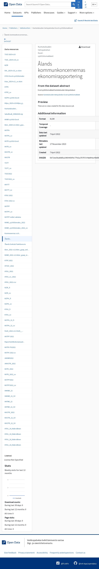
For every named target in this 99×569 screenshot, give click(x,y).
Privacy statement (26, 552)
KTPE (7, 87)
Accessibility (42, 552)
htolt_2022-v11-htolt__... (14, 331)
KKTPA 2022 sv (10, 353)
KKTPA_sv (8, 136)
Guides (60, 12)
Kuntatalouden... (11, 108)
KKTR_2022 (9, 369)
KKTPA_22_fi (9, 320)
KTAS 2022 (9, 195)
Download (84, 47)
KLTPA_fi (8, 298)
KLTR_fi (7, 287)
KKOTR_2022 (9, 412)
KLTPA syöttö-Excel (12, 98)
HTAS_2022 (9, 271)
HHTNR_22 (8, 401)
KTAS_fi (7, 309)
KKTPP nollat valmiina (13, 217)
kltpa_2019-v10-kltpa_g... (14, 103)
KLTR (6, 65)
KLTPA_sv (8, 304)
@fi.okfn (62, 563)
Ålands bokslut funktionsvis (15, 244)
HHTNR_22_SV (10, 407)
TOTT (7, 163)
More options (86, 12)
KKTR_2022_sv (10, 374)
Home (7, 12)
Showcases (49, 12)
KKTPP (7, 206)
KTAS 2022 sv (10, 201)
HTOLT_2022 (9, 266)
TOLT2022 (8, 174)
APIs (26, 12)
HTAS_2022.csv (10, 282)
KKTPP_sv (8, 212)
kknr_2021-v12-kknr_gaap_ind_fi (17, 249)
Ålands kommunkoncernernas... (16, 35)
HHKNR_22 (9, 390)
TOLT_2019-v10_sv (12, 60)
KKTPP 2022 (9, 336)
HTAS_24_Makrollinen (13, 428)
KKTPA (7, 130)
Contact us (80, 552)
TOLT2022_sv (10, 179)
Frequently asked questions (62, 552)
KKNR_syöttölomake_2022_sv (16, 228)
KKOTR (7, 157)
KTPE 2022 (9, 260)
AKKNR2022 (9, 358)
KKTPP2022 (9, 380)
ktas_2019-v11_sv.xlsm (13, 81)
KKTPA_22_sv (10, 325)
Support (71, 12)
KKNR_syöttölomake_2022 (15, 222)
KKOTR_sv (9, 152)
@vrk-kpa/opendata (85, 563)
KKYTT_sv (8, 190)
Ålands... (8, 239)
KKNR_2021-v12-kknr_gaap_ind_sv (18, 255)
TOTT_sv (8, 168)
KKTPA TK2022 (10, 347)
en (94, 4)
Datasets (17, 12)
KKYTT (7, 184)
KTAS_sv (8, 315)
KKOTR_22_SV (10, 418)
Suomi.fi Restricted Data (88, 20)
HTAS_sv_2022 (10, 277)
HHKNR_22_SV (10, 396)
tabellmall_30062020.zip (14, 114)
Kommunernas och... (12, 233)
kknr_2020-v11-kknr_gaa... (14, 125)
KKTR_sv (8, 146)
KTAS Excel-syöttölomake (14, 76)
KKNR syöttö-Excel (12, 119)
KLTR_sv (8, 293)
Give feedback (10, 552)
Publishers (36, 12)
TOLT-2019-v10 (10, 54)
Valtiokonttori (25, 28)
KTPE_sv (8, 92)
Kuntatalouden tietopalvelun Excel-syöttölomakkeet (53, 28)
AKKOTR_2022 (10, 363)
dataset (7, 41)
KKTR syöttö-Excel (12, 141)
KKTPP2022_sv (10, 385)
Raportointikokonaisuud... (14, 342)
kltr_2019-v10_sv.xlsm (13, 70)
